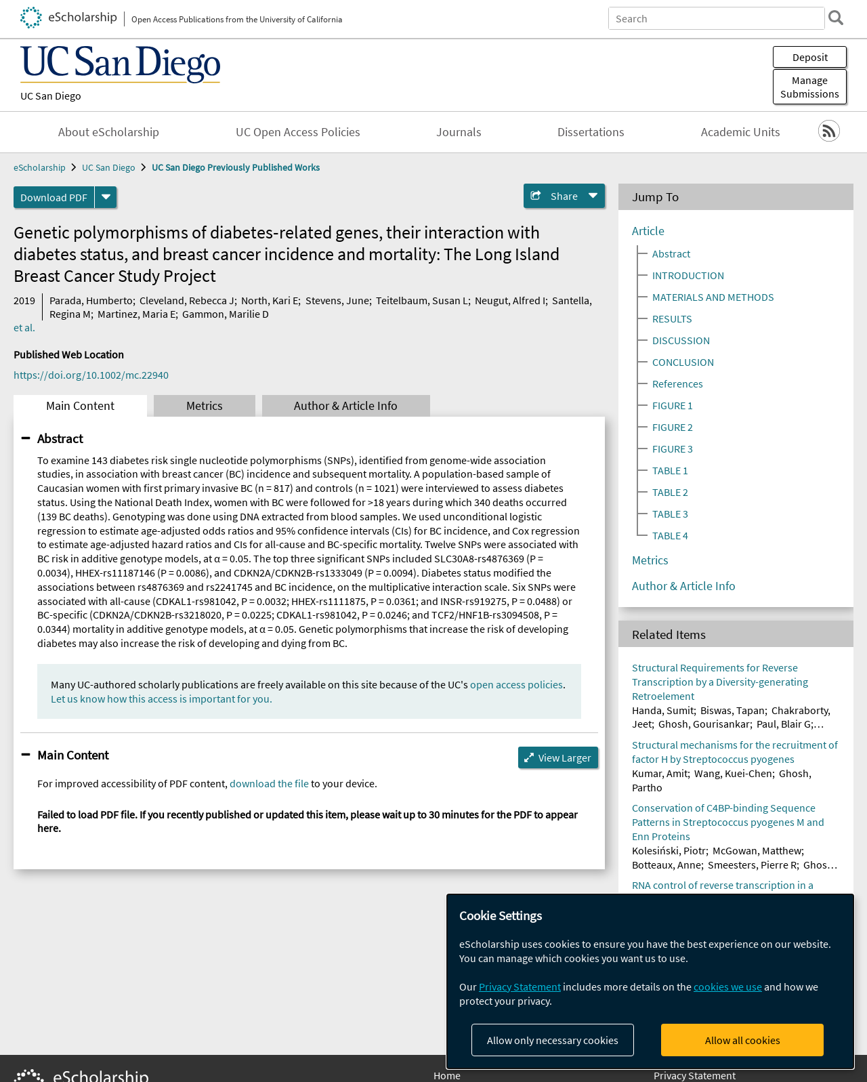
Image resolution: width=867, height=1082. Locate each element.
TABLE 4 (670, 535)
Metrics (204, 405)
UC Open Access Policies (298, 132)
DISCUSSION (681, 340)
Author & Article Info (346, 405)
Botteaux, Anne (666, 864)
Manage (809, 86)
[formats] (106, 197)
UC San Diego (50, 95)
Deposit (810, 57)
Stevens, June (337, 300)
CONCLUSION (683, 362)
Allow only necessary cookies (552, 1040)
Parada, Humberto (91, 300)
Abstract (60, 438)
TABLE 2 (670, 492)
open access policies (516, 684)
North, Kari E (269, 300)
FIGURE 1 (672, 405)
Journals (459, 132)
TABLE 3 (670, 513)
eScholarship (40, 167)
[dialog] (650, 981)
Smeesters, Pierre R (752, 864)
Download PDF (53, 197)
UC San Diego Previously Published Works (236, 167)
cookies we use (728, 986)
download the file (269, 783)
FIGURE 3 (672, 448)
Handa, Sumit (663, 710)
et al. (24, 327)
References (677, 383)
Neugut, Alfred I (510, 300)
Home (447, 1075)
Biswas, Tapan (732, 710)
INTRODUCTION (688, 275)
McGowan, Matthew (757, 850)
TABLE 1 (670, 470)
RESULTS (672, 318)
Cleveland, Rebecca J (187, 300)
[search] (836, 17)
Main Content (80, 405)
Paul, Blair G (784, 723)
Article (648, 231)
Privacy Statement (695, 1075)
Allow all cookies (742, 1040)
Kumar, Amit (660, 773)
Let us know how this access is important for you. (161, 698)
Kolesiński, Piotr (669, 850)
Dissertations (591, 132)
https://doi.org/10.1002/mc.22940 (91, 374)
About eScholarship (108, 132)
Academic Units (740, 132)
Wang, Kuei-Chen (733, 773)
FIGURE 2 (672, 427)
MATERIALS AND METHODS (713, 297)
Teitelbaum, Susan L (422, 300)
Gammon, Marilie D (225, 313)
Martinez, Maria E (136, 313)
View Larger (564, 757)
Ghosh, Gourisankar (704, 723)
